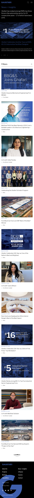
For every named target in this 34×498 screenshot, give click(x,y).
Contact (20, 478)
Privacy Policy (5, 485)
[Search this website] (28, 2)
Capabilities (5, 478)
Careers (20, 475)
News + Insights (22, 469)
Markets (4, 475)
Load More (17, 454)
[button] (17, 47)
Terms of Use (5, 482)
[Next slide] (7, 55)
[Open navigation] (32, 2)
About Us (4, 469)
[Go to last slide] (2, 55)
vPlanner (20, 472)
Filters (4, 64)
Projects (4, 472)
